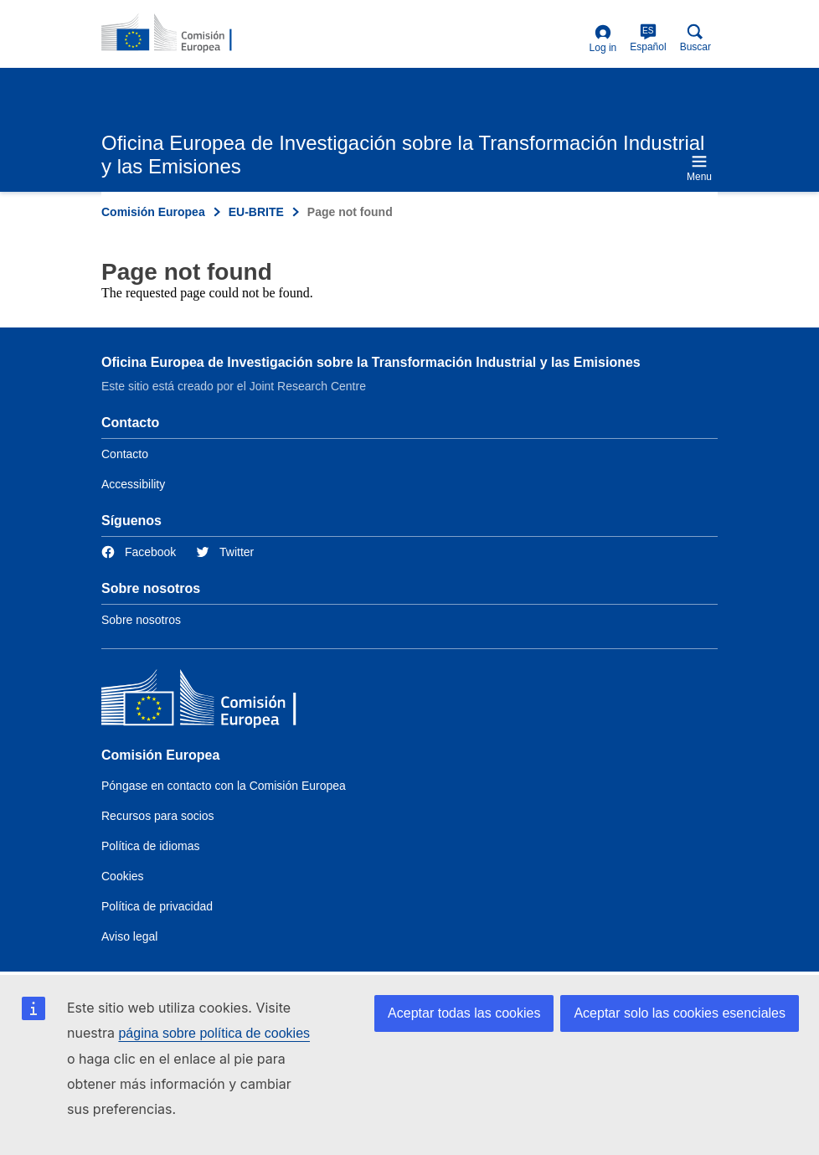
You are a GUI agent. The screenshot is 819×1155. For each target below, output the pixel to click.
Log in (603, 39)
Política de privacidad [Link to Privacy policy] (157, 906)
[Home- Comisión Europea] (182, 33)
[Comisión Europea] (222, 701)
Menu (699, 168)
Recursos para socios (157, 815)
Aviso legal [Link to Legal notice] (129, 936)
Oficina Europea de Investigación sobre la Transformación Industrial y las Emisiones (371, 362)
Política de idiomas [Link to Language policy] (150, 846)
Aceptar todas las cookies (464, 1013)
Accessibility (133, 484)
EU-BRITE (256, 212)
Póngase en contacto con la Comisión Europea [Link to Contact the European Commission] (223, 785)
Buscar (695, 38)
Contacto (124, 454)
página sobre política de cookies (214, 1033)
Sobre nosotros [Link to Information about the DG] (141, 619)
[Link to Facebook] (138, 552)
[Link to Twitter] (225, 552)
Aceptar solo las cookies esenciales (680, 1013)
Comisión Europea (153, 212)
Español (648, 38)
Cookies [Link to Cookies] (122, 876)
